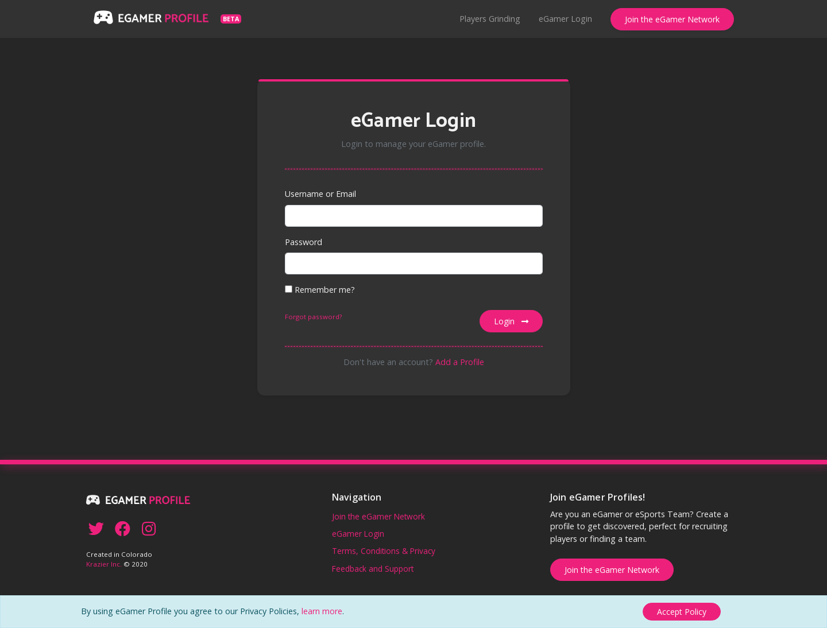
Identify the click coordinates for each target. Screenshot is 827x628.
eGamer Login (565, 18)
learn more (322, 611)
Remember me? (320, 289)
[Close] (682, 612)
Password (303, 242)
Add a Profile (459, 361)
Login (511, 321)
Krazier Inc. (104, 564)
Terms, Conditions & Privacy (383, 550)
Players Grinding (489, 18)
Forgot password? (313, 316)
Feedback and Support (372, 568)
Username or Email (320, 193)
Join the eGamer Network (672, 19)
